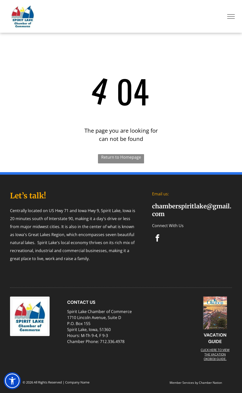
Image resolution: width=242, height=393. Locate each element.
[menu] (230, 16)
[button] (12, 381)
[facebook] (157, 239)
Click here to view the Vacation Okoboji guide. (215, 354)
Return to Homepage (121, 157)
